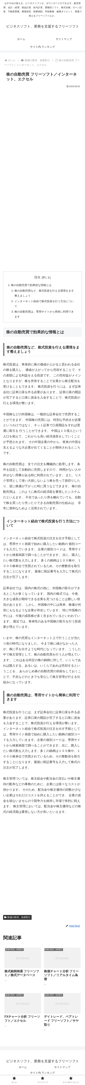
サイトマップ (62, 1067)
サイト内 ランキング (42, 1072)
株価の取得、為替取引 (17, 917)
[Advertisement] (42, 133)
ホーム (23, 1067)
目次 (37, 277)
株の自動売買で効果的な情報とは (31, 285)
